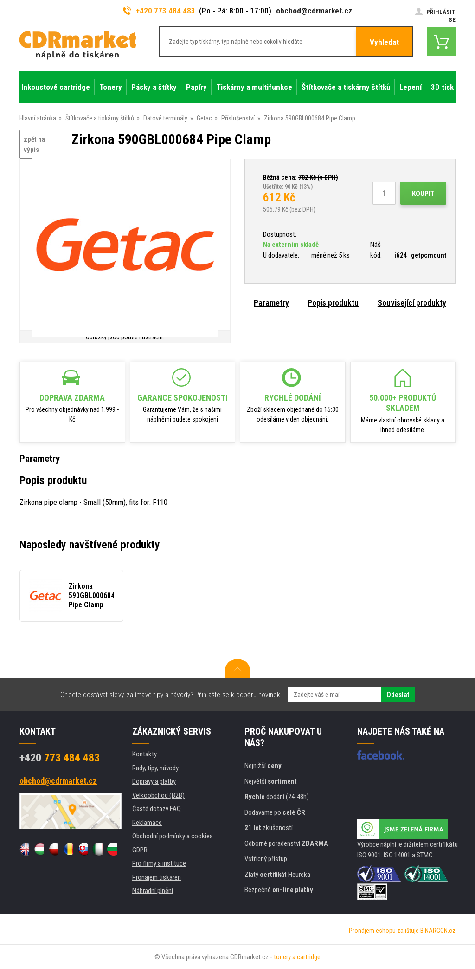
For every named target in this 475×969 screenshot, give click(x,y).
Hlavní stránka (37, 118)
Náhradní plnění (152, 891)
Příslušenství (238, 118)
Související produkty (412, 303)
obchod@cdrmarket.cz (314, 10)
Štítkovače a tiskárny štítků (99, 118)
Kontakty (144, 754)
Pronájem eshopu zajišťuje (384, 930)
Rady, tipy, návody (155, 768)
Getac (204, 118)
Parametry (271, 303)
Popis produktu (333, 303)
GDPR (140, 850)
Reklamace (147, 822)
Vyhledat (384, 42)
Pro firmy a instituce (159, 863)
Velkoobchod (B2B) (158, 795)
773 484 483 (59, 757)
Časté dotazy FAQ (156, 809)
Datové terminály (165, 118)
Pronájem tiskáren (156, 877)
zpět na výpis (34, 144)
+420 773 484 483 (159, 10)
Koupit (423, 193)
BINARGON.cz (438, 930)
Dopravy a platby (154, 781)
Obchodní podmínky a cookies (172, 836)
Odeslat (397, 695)
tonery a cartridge (297, 957)
